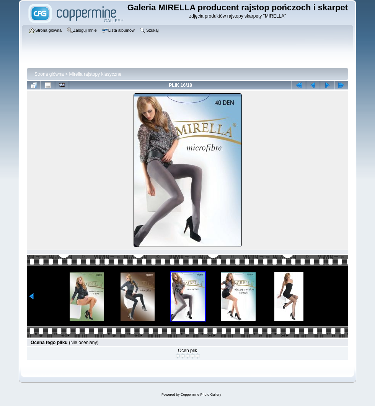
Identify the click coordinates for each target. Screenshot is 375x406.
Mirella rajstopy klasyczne (95, 74)
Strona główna (49, 74)
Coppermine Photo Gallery (201, 394)
